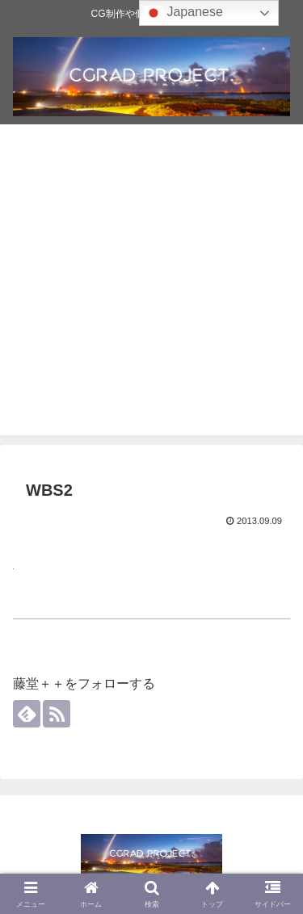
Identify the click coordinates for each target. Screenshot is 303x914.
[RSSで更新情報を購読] (56, 713)
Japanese (183, 13)
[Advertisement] (151, 283)
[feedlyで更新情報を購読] (26, 713)
